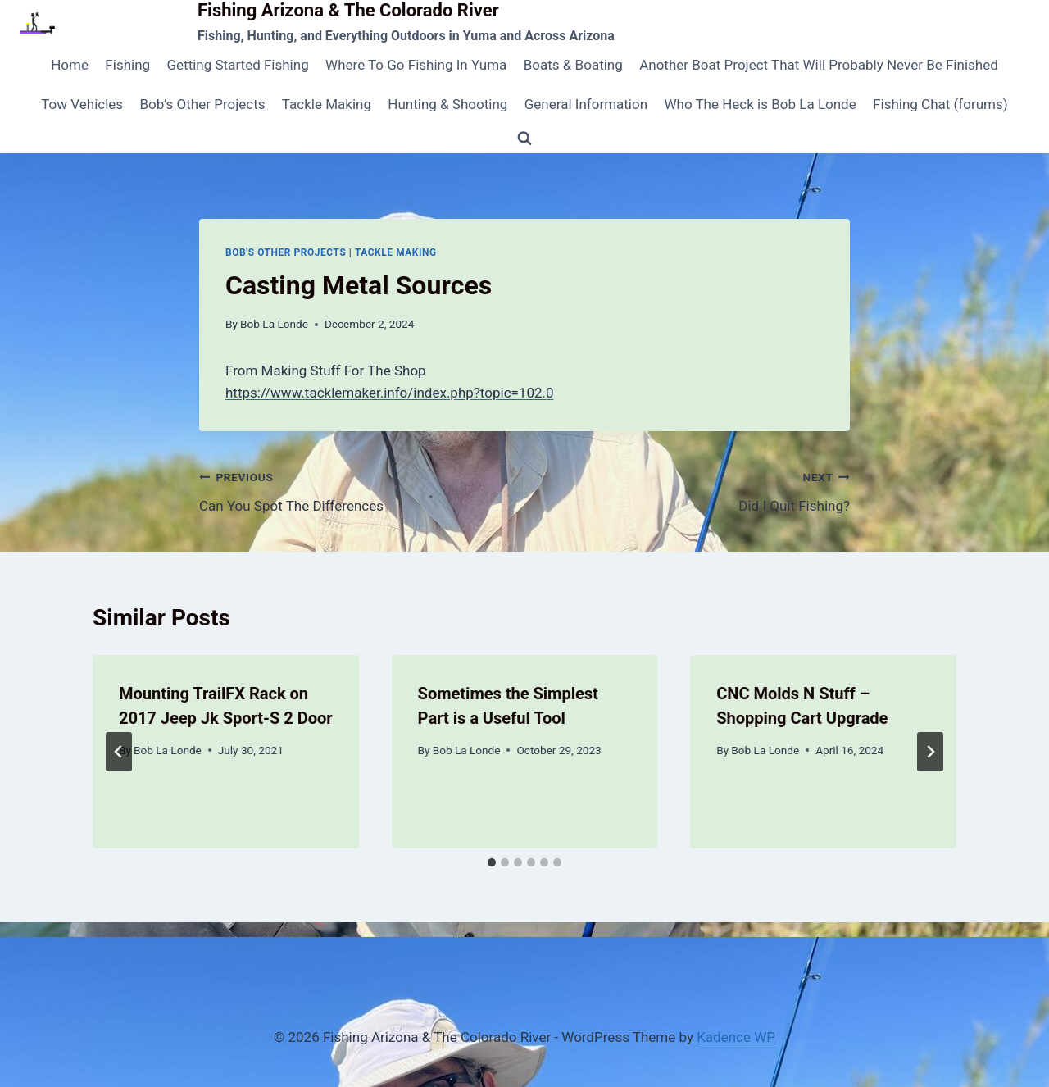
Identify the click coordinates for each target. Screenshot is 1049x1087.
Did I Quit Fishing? (694, 490)
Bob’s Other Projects (202, 104)
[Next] (930, 751)
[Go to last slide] (119, 751)
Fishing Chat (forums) (940, 104)
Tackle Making (326, 104)
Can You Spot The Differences (355, 490)
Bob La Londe (274, 323)
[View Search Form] (524, 138)
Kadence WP (736, 1037)
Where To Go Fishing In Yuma (415, 65)
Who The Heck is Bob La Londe (760, 104)
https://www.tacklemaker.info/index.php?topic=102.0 (389, 392)
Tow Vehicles (82, 104)
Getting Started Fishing (237, 65)
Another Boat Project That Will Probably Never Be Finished (818, 65)
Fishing (127, 65)
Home (70, 65)
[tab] (492, 862)
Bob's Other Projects (285, 252)
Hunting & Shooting (447, 104)
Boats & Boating (573, 65)
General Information (585, 104)
